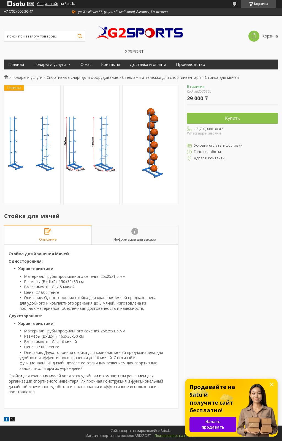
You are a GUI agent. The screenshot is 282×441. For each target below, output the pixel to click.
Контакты (110, 64)
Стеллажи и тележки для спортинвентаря (161, 77)
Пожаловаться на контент (176, 435)
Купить (232, 118)
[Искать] (79, 36)
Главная (16, 64)
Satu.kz (166, 430)
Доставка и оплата (148, 64)
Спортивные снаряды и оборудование (82, 77)
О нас (85, 64)
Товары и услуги (50, 64)
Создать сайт (47, 4)
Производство (190, 64)
